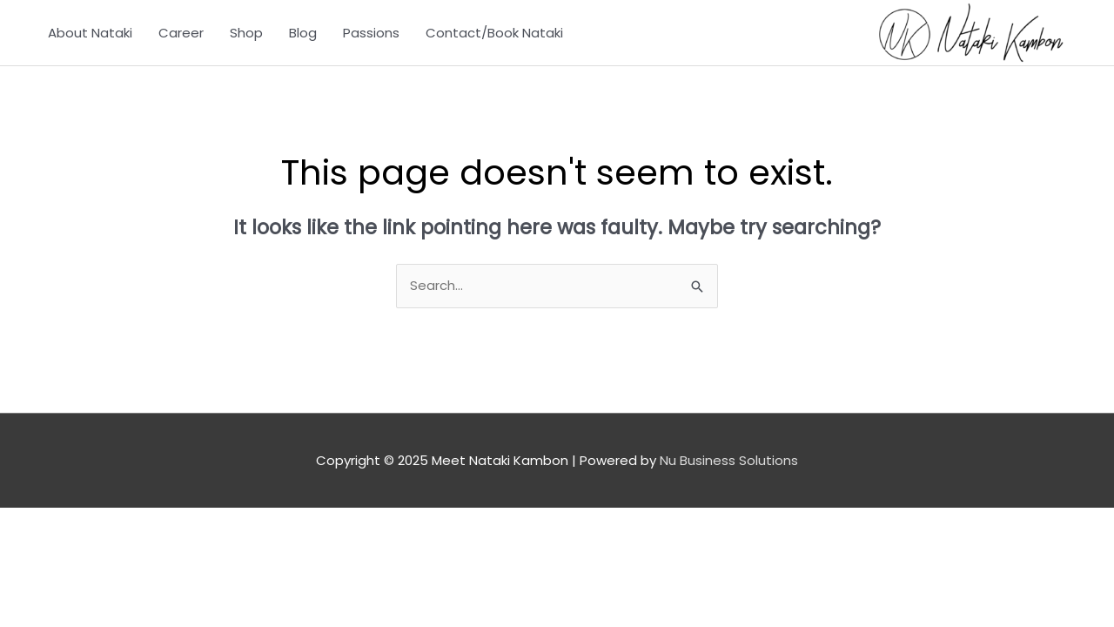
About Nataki (90, 33)
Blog (303, 33)
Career (181, 33)
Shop (246, 33)
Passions (371, 33)
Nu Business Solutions (729, 460)
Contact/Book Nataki (494, 33)
